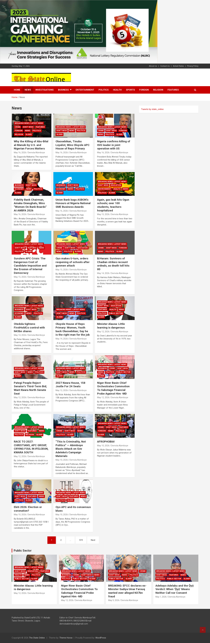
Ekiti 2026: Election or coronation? (28, 508)
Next (93, 540)
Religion (158, 90)
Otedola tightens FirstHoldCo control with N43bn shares (29, 327)
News (28, 90)
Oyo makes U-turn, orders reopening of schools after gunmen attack (73, 262)
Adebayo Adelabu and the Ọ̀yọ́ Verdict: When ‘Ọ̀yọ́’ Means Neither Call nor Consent (174, 589)
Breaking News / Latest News (29, 123)
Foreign (144, 90)
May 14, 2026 (103, 273)
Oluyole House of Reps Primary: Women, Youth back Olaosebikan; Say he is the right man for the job (73, 329)
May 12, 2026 (103, 331)
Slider (29, 134)
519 (81, 540)
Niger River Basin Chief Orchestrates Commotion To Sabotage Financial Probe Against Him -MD (113, 388)
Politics (104, 90)
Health (117, 90)
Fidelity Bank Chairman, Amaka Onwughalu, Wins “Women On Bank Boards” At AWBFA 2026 (30, 205)
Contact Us (165, 66)
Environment (104, 189)
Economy (19, 189)
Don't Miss (28, 127)
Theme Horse (65, 637)
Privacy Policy (192, 66)
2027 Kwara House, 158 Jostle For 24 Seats (70, 384)
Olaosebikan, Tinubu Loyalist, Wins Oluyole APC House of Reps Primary (73, 145)
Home (17, 90)
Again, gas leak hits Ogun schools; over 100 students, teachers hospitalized (113, 205)
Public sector (116, 313)
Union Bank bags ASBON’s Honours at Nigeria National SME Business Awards (73, 203)
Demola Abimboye (36, 152)
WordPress (100, 637)
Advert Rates (178, 66)
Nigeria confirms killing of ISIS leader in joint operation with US (113, 145)
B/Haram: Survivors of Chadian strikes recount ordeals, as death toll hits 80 (113, 264)
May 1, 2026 (161, 597)
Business (63, 90)
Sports (130, 90)
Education (116, 185)
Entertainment (85, 90)
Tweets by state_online (152, 109)
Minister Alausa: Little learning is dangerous (111, 325)
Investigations (44, 90)
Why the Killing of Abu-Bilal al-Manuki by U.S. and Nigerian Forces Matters (31, 145)
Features (173, 90)
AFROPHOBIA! (106, 441)
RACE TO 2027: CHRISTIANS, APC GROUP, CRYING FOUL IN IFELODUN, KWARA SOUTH (31, 447)
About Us (153, 66)
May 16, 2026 (20, 152)
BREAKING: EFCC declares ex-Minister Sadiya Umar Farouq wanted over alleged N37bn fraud (127, 591)
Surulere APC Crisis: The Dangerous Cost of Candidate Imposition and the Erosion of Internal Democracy (30, 266)
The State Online (37, 637)
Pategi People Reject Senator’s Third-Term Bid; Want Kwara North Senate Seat (30, 388)
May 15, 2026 (103, 214)
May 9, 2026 (113, 600)
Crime (17, 127)
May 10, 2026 (62, 460)
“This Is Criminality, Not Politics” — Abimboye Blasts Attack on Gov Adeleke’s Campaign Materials (71, 449)
